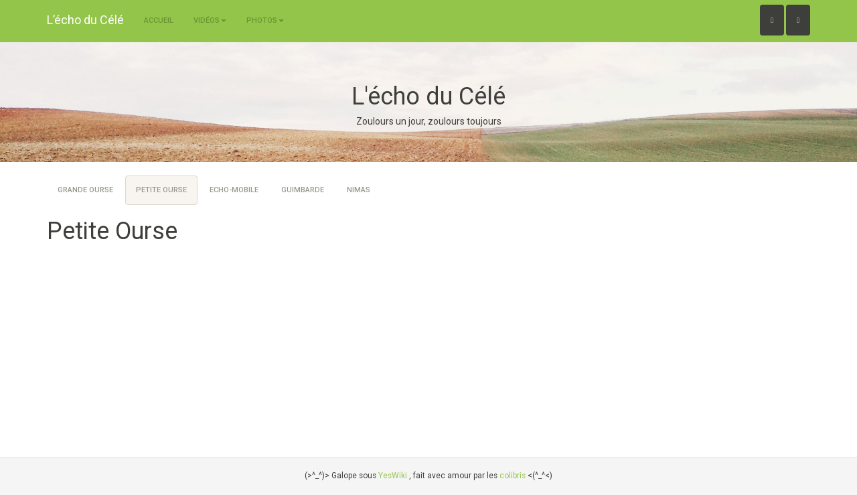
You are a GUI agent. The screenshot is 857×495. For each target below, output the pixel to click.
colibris (512, 475)
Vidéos (209, 20)
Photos (265, 20)
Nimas (358, 190)
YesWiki (392, 475)
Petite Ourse (161, 190)
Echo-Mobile (234, 190)
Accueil (158, 20)
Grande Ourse (85, 190)
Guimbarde (302, 190)
